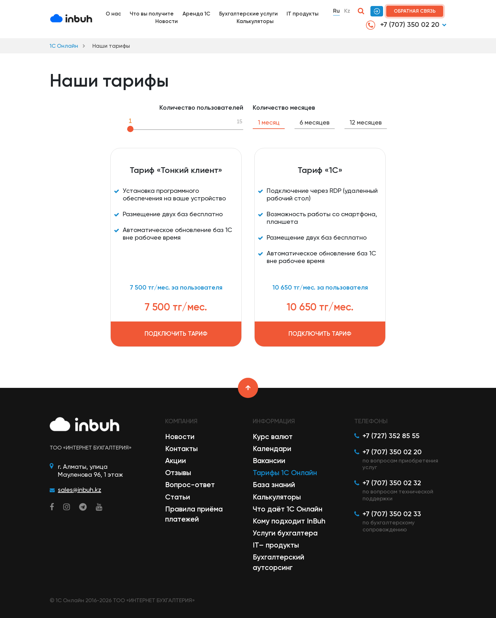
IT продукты (303, 13)
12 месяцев (366, 122)
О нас (113, 13)
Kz (347, 10)
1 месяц (269, 122)
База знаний (274, 484)
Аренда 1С (196, 13)
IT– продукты (276, 545)
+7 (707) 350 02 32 (392, 483)
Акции (175, 460)
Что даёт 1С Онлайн (287, 509)
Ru (336, 10)
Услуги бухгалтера (285, 533)
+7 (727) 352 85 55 (391, 435)
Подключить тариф (176, 333)
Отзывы (178, 472)
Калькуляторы (255, 21)
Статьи (177, 497)
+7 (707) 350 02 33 (392, 514)
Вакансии (269, 460)
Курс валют (273, 436)
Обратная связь (415, 11)
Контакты (181, 448)
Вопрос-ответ (190, 484)
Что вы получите (152, 13)
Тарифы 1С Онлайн (285, 472)
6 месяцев (315, 122)
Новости (166, 21)
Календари (272, 448)
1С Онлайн (64, 46)
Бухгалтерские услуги (248, 13)
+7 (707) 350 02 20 (402, 25)
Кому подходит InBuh (289, 521)
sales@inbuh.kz (79, 489)
